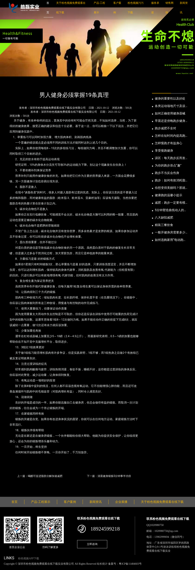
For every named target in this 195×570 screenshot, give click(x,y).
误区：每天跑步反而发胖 (170, 158)
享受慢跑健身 (164, 150)
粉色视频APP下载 (28, 558)
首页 (10, 84)
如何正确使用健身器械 (170, 113)
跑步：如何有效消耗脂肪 (170, 180)
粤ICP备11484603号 (130, 563)
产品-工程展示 (40, 501)
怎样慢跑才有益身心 (168, 143)
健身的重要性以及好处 (170, 98)
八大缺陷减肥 (164, 217)
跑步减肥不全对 (165, 128)
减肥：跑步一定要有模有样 (170, 203)
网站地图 (5, 567)
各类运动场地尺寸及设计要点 (170, 106)
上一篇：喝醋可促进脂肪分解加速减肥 (39, 476)
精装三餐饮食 (164, 225)
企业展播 (121, 501)
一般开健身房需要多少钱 (170, 233)
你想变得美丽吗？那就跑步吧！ (170, 188)
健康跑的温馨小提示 (168, 195)
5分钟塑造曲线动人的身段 (171, 210)
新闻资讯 (23, 84)
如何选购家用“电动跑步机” (170, 240)
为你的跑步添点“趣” (168, 165)
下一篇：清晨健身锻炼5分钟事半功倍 (109, 476)
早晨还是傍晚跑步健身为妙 (170, 121)
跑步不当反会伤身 (167, 173)
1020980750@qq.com (166, 531)
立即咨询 (92, 544)
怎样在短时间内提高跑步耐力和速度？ (170, 136)
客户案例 (70, 501)
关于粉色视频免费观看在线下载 (162, 501)
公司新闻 (39, 84)
